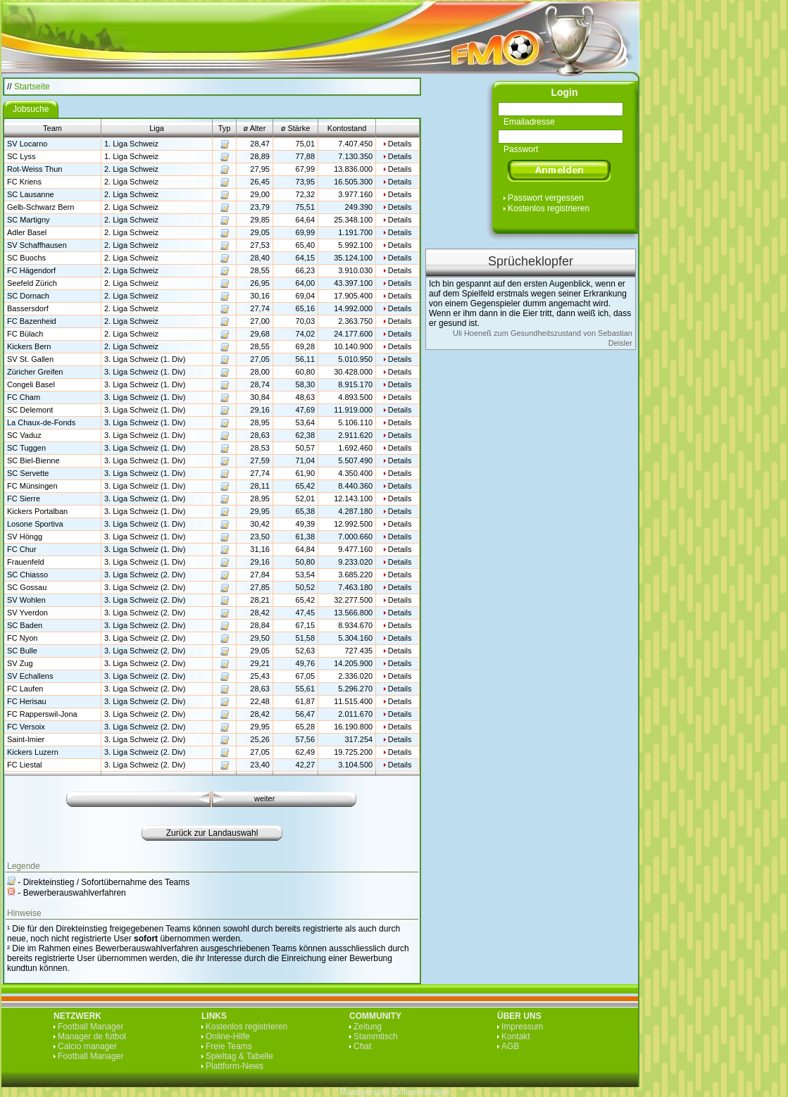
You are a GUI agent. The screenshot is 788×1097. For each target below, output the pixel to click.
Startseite (32, 87)
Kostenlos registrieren (548, 208)
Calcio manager (87, 1046)
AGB (510, 1046)
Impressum (522, 1027)
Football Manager (90, 1027)
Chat (362, 1046)
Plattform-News (234, 1066)
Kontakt (515, 1036)
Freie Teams (229, 1046)
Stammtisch (376, 1036)
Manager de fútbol (92, 1036)
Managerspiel (364, 1092)
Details (400, 143)
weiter (264, 798)
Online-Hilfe (228, 1036)
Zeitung (368, 1027)
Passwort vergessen (546, 198)
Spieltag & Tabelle (239, 1056)
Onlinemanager (421, 1092)
